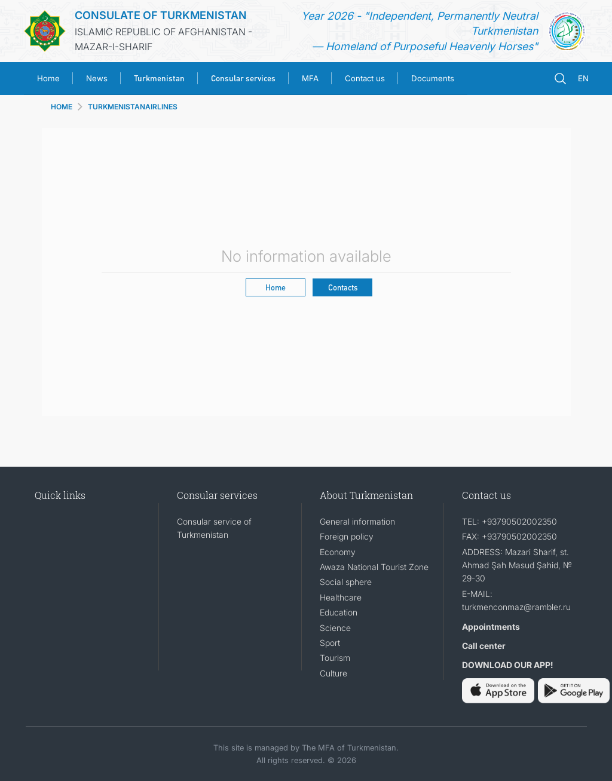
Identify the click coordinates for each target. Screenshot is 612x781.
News (97, 78)
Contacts (342, 287)
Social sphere (346, 582)
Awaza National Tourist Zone (374, 567)
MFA (310, 78)
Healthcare (341, 597)
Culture (333, 673)
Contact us (365, 78)
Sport (330, 643)
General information (357, 521)
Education (338, 612)
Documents (432, 78)
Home (48, 78)
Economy (338, 552)
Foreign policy (347, 536)
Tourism (335, 658)
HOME (61, 106)
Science (335, 628)
